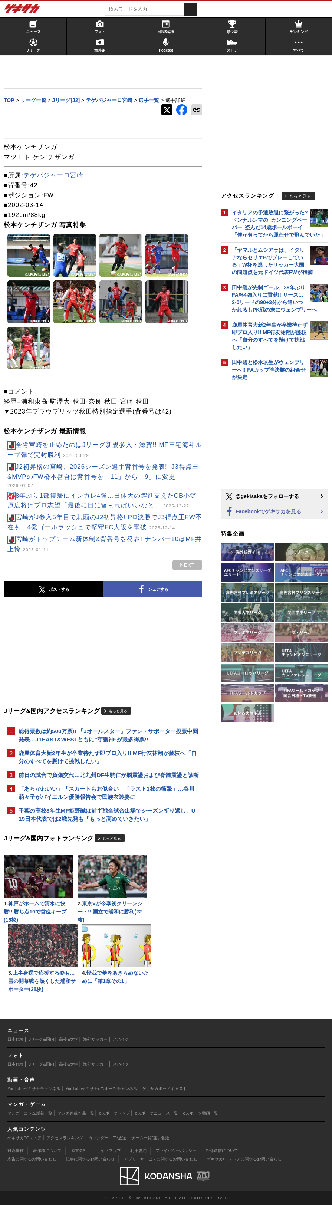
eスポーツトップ (114, 1113)
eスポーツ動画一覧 (200, 1113)
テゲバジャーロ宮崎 (53, 175)
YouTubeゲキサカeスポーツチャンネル (101, 1088)
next (187, 565)
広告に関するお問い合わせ (31, 1159)
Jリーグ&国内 (41, 1039)
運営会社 (79, 1150)
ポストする (53, 589)
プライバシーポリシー (175, 1150)
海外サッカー (95, 1039)
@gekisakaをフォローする (261, 496)
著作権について (47, 1150)
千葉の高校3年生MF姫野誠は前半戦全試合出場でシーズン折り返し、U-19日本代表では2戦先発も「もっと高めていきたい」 (108, 814)
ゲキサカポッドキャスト (164, 1088)
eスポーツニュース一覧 (156, 1113)
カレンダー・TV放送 (107, 1138)
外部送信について (222, 1150)
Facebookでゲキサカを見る (262, 512)
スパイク (121, 1039)
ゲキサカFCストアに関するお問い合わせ (244, 1159)
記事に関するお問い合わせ (90, 1159)
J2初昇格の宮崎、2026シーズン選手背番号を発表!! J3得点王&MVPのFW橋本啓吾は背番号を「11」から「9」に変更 (103, 475)
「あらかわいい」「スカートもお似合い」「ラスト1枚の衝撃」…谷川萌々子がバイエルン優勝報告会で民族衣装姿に (106, 793)
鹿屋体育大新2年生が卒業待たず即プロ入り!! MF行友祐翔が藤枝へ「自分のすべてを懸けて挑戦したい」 (108, 757)
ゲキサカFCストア (24, 1138)
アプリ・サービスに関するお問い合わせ (160, 1159)
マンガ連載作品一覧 (75, 1113)
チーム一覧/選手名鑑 (150, 1138)
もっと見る (118, 711)
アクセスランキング (64, 1138)
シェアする (152, 590)
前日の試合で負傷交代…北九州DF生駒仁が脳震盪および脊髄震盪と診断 (109, 775)
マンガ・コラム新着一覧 (29, 1113)
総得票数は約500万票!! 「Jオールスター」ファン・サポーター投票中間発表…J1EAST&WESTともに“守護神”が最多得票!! (108, 735)
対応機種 (15, 1150)
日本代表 (15, 1039)
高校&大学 (68, 1039)
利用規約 (138, 1150)
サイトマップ (108, 1150)
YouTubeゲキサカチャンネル (33, 1088)
